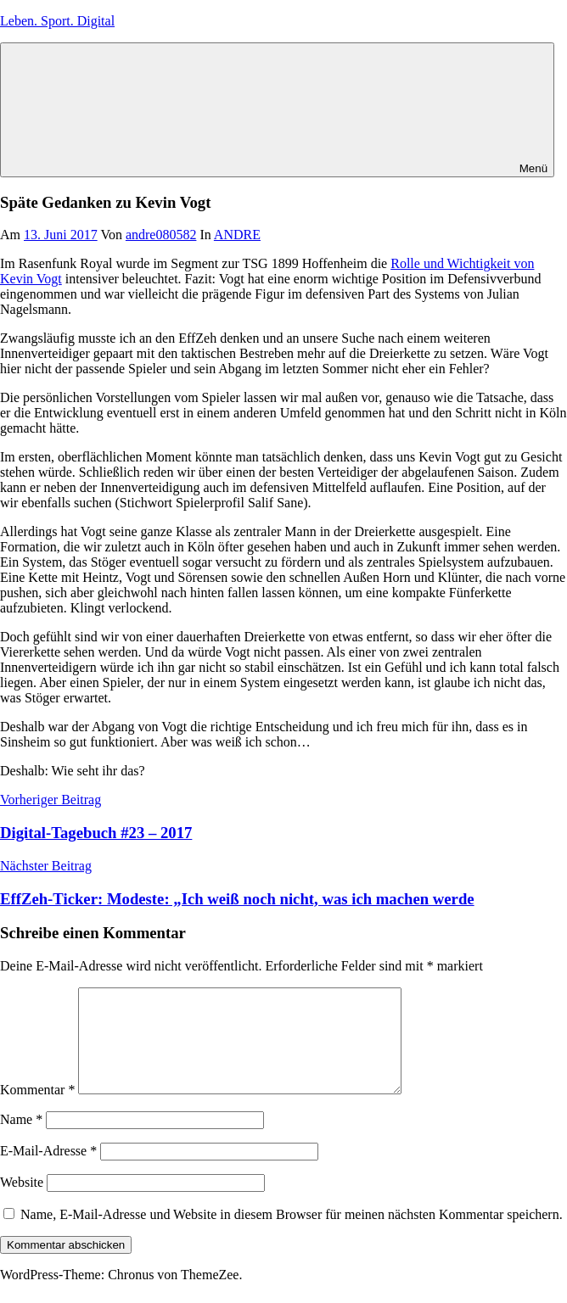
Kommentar (37, 1110)
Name (21, 1139)
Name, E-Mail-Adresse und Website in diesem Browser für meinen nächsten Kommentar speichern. (291, 1235)
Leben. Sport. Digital (57, 21)
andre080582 (161, 234)
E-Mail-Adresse (48, 1171)
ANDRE (237, 234)
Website (21, 1202)
